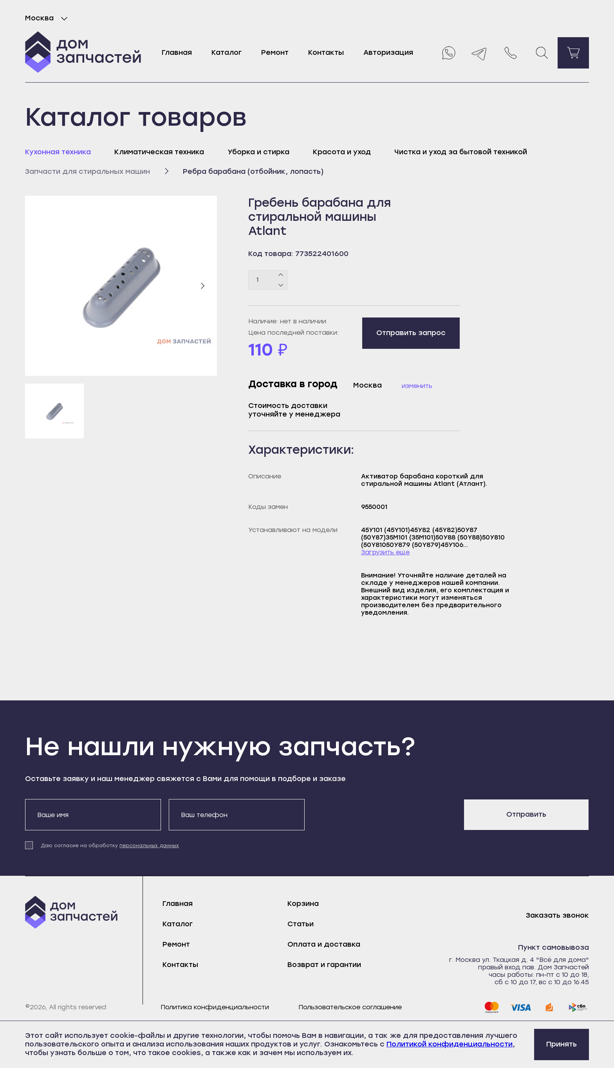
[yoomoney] (549, 1007)
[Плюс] (281, 274)
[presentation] (372, 814)
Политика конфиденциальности (215, 1007)
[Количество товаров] (267, 280)
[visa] (520, 1007)
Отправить (526, 814)
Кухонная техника (58, 152)
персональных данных (149, 845)
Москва (48, 18)
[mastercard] (491, 1007)
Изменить (417, 386)
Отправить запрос (411, 332)
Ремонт (275, 52)
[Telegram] (479, 53)
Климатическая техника (159, 152)
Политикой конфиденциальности (449, 1044)
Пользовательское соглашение (350, 1007)
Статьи (300, 924)
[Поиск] (542, 53)
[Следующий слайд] (202, 285)
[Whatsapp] (448, 53)
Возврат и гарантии (324, 964)
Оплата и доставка (323, 944)
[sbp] (578, 1007)
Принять (561, 1044)
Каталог (226, 52)
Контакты (326, 52)
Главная (177, 52)
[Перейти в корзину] (573, 53)
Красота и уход (342, 152)
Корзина (303, 903)
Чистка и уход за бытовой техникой (460, 152)
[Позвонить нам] (510, 53)
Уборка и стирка (258, 152)
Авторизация (388, 52)
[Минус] (281, 284)
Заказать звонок (557, 915)
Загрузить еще (385, 552)
